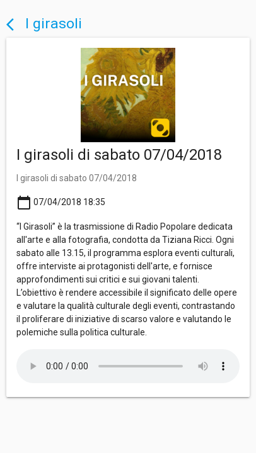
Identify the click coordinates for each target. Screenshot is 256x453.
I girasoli (44, 23)
